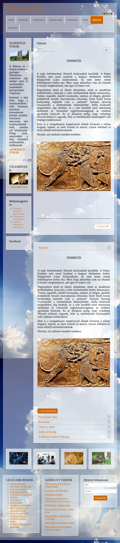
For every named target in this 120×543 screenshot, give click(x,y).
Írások (85, 20)
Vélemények (72, 20)
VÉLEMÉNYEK (18, 187)
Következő (103, 226)
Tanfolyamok (38, 20)
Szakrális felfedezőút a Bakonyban (18, 224)
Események (23, 20)
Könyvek (97, 20)
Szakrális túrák (55, 20)
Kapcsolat (12, 28)
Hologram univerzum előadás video (18, 211)
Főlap (10, 20)
